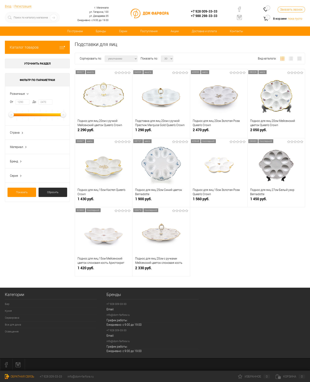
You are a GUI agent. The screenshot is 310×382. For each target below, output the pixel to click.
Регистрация (22, 6)
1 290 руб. (161, 131)
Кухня (8, 310)
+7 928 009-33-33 (204, 11)
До (34, 101)
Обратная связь (19, 376)
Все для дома (13, 324)
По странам (75, 31)
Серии (123, 31)
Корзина (290, 376)
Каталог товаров (37, 47)
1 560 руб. (219, 200)
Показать (22, 192)
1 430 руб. (104, 200)
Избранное (254, 376)
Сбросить (52, 192)
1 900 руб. (161, 200)
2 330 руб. (161, 269)
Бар (7, 303)
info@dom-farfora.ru (118, 314)
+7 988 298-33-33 (204, 16)
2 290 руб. (104, 131)
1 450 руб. (276, 200)
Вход (8, 6)
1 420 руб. (104, 269)
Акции (175, 31)
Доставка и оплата (204, 31)
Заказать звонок (291, 9)
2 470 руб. (219, 131)
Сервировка (12, 317)
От (11, 101)
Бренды (101, 31)
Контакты (236, 31)
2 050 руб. (276, 131)
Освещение (12, 331)
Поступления (149, 31)
